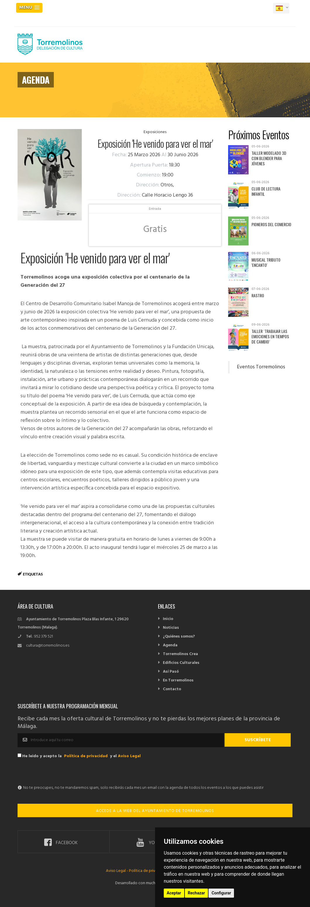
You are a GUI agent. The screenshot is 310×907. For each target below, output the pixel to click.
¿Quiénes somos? (179, 636)
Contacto (172, 689)
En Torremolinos (178, 680)
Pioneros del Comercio (271, 224)
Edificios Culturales (181, 662)
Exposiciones (155, 132)
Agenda (170, 645)
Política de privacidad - (149, 871)
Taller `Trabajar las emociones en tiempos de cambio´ (270, 336)
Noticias (171, 627)
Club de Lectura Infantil (266, 191)
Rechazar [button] (196, 893)
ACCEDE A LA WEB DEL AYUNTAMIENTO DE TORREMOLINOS (155, 811)
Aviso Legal (129, 756)
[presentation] (62, 772)
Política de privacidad (86, 756)
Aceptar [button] (174, 893)
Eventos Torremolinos (261, 367)
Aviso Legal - (117, 871)
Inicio (168, 619)
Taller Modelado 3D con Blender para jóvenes (269, 158)
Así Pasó (171, 671)
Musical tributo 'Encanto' (266, 262)
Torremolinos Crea (180, 654)
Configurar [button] (221, 893)
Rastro (258, 295)
